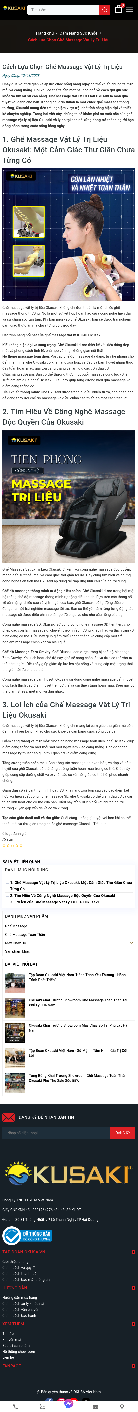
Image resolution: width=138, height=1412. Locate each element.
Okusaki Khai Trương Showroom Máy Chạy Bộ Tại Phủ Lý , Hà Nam (78, 1027)
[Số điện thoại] (69, 1133)
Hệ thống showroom (18, 1352)
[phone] (15, 1406)
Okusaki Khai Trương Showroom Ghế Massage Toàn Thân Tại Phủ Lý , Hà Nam (78, 1002)
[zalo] (42, 1406)
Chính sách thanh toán (20, 1274)
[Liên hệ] (122, 1406)
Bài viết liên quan (21, 861)
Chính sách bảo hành (19, 1316)
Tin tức (8, 1334)
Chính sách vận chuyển (21, 1310)
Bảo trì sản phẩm (16, 1346)
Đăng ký (123, 1133)
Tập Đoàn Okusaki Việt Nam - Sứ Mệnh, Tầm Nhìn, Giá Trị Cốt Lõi (78, 1053)
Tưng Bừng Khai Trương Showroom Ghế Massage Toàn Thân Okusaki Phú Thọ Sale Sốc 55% (77, 1078)
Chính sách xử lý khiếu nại (23, 1304)
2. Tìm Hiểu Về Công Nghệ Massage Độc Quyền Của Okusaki (62, 895)
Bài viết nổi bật (21, 964)
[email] (95, 1406)
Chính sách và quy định (21, 1268)
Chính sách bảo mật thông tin (26, 1280)
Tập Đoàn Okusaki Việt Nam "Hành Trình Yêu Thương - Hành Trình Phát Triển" (77, 977)
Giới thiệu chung (15, 1262)
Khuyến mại (11, 1340)
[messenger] (69, 1406)
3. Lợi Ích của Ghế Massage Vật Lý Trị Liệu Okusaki (54, 902)
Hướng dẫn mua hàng (19, 1298)
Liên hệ (8, 1357)
